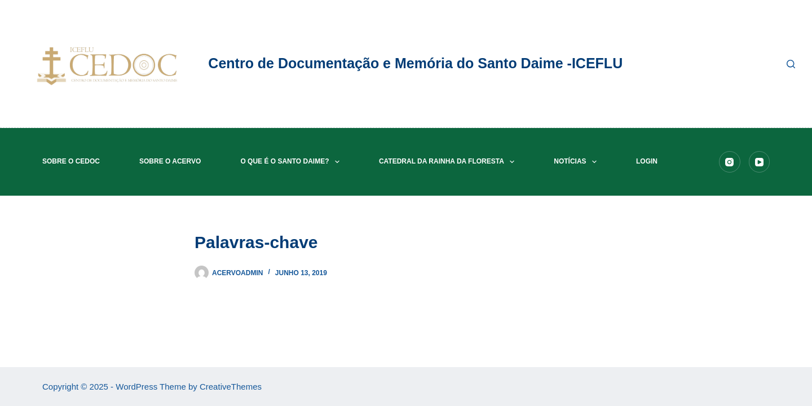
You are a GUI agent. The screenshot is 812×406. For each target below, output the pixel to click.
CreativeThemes (231, 386)
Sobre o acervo (170, 161)
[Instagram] (729, 162)
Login (646, 161)
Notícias (577, 162)
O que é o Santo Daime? (292, 162)
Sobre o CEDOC (71, 161)
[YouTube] (759, 162)
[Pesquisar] (791, 64)
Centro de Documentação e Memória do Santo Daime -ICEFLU (415, 63)
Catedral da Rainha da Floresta (449, 162)
